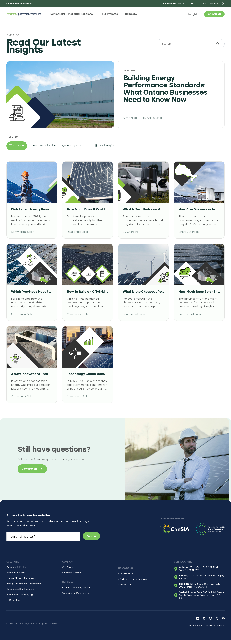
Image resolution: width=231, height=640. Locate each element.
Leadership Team (71, 573)
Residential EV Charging (19, 595)
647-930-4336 (125, 574)
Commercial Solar (16, 567)
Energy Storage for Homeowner (23, 584)
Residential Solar (15, 573)
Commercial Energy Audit (76, 588)
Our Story (67, 567)
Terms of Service (215, 625)
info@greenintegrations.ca (132, 579)
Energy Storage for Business (21, 578)
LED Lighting (13, 600)
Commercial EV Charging (20, 589)
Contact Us (124, 585)
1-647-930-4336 (178, 4)
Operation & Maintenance (76, 593)
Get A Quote (214, 14)
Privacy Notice (196, 625)
